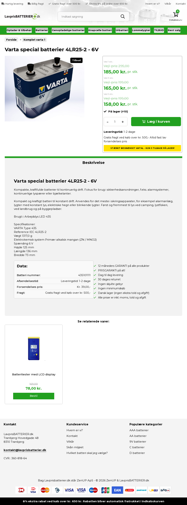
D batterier (137, 453)
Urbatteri (122, 30)
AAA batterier (138, 430)
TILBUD (159, 30)
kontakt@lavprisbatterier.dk (25, 450)
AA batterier (137, 436)
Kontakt (181, 3)
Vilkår (168, 3)
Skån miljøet (74, 447)
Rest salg (174, 30)
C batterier (136, 447)
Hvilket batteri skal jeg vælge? (87, 453)
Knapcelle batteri (100, 30)
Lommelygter (141, 30)
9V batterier (137, 441)
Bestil (33, 396)
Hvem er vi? (152, 3)
